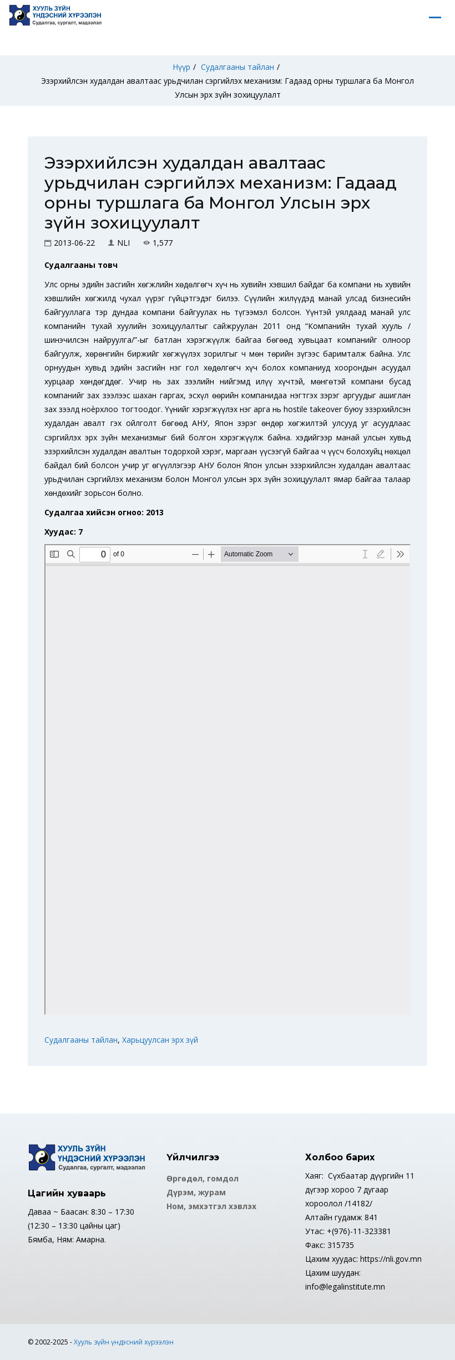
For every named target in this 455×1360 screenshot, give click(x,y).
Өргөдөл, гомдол (202, 1178)
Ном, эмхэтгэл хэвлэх (211, 1206)
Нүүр (181, 67)
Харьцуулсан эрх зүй (160, 1039)
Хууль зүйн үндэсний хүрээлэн (124, 1342)
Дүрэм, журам (196, 1192)
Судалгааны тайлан (237, 67)
